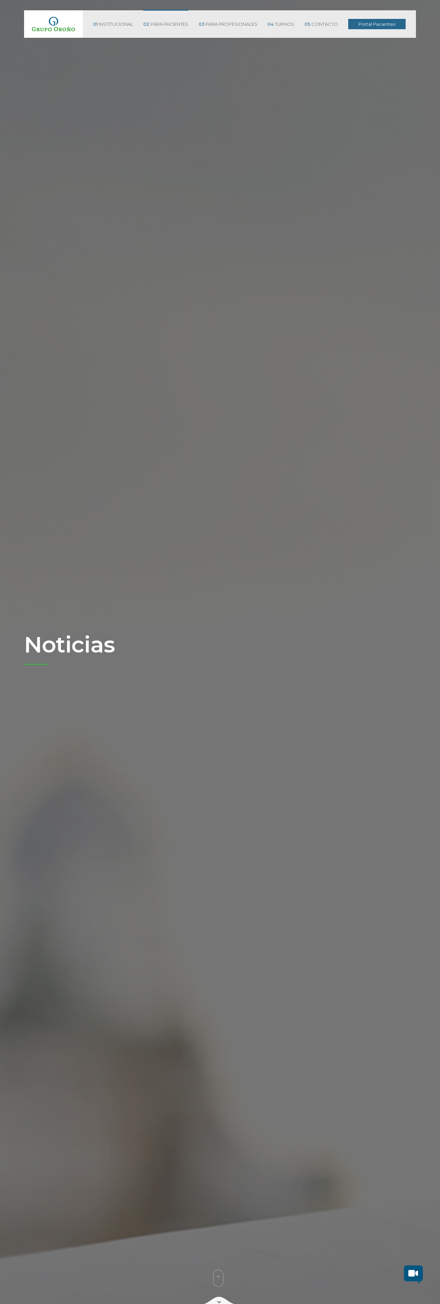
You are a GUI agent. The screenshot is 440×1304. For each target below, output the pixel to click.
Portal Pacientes (377, 24)
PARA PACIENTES (165, 24)
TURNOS (280, 24)
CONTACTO (321, 24)
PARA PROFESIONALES (228, 24)
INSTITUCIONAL (113, 24)
